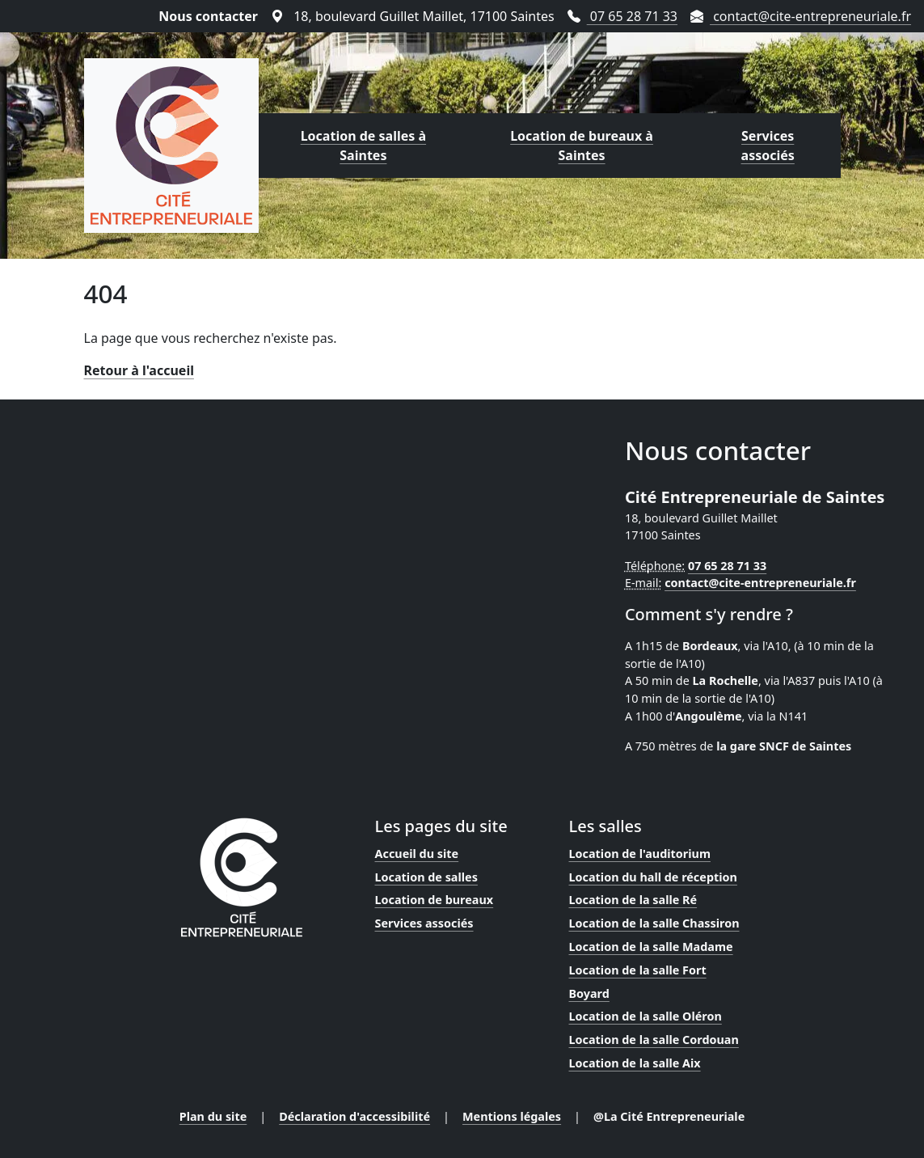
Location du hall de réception (653, 877)
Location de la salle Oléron (645, 1016)
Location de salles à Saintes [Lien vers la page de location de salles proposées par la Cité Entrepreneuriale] (363, 145)
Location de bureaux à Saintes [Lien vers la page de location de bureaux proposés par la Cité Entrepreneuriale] (581, 145)
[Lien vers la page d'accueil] (171, 145)
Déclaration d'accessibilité (354, 1116)
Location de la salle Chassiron (654, 923)
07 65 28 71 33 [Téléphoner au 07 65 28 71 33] (622, 16)
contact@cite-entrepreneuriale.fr (760, 582)
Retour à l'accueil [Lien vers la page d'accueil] (139, 370)
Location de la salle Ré (633, 899)
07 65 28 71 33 (727, 565)
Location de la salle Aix (635, 1063)
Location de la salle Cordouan (654, 1039)
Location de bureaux (434, 899)
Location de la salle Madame (651, 946)
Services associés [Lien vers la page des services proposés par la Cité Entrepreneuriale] (768, 145)
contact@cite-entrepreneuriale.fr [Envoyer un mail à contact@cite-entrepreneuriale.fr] (800, 16)
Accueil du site (417, 853)
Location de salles (426, 877)
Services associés (424, 923)
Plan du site (213, 1116)
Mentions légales (511, 1116)
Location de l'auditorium (640, 853)
